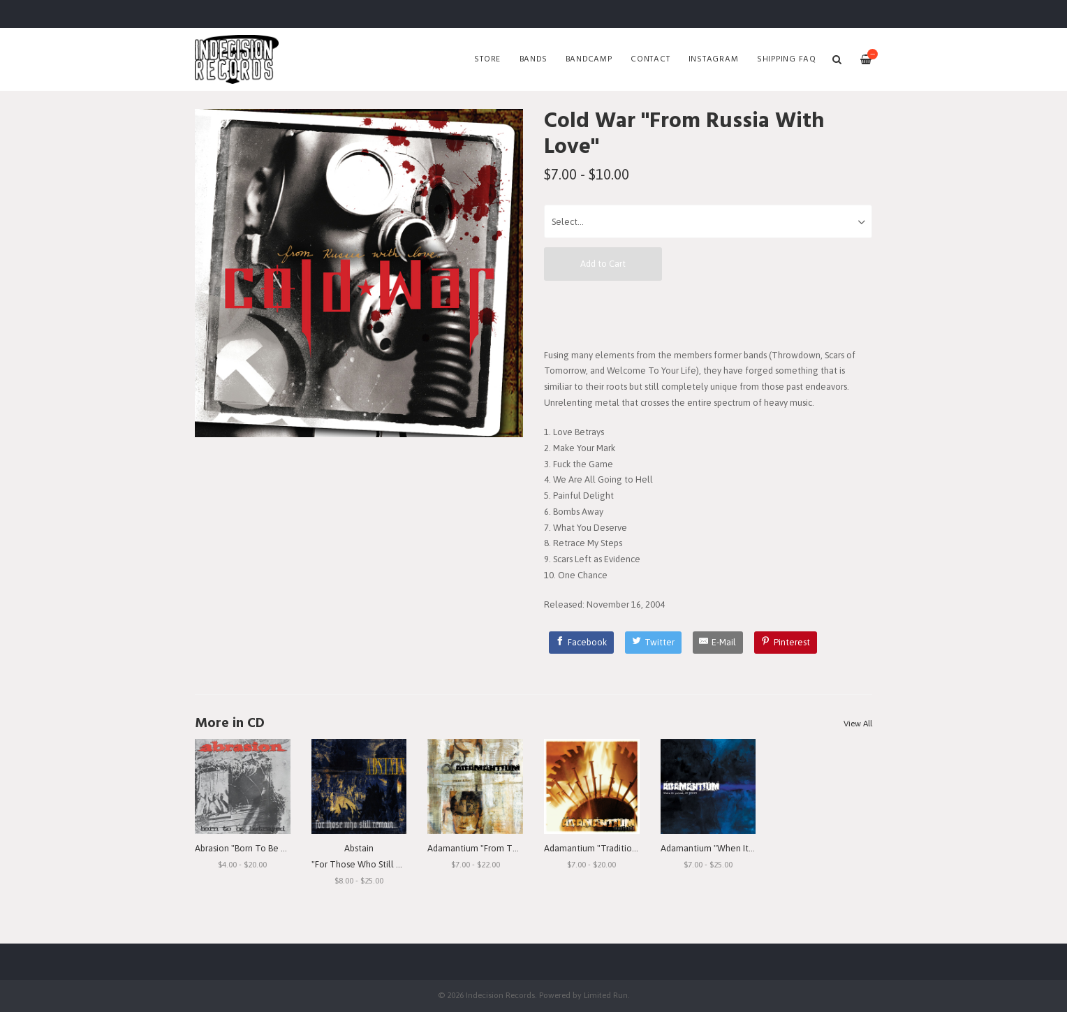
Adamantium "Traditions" (594, 848)
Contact (650, 59)
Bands (533, 59)
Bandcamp (589, 59)
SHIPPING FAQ (786, 59)
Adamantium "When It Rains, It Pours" (735, 848)
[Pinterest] (785, 642)
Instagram (714, 59)
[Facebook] (582, 642)
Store (487, 59)
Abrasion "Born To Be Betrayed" (258, 848)
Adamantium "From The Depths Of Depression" (522, 848)
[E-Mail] (718, 642)
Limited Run (606, 994)
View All (858, 723)
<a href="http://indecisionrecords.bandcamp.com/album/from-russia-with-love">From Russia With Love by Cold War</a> (708, 313)
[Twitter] (653, 642)
